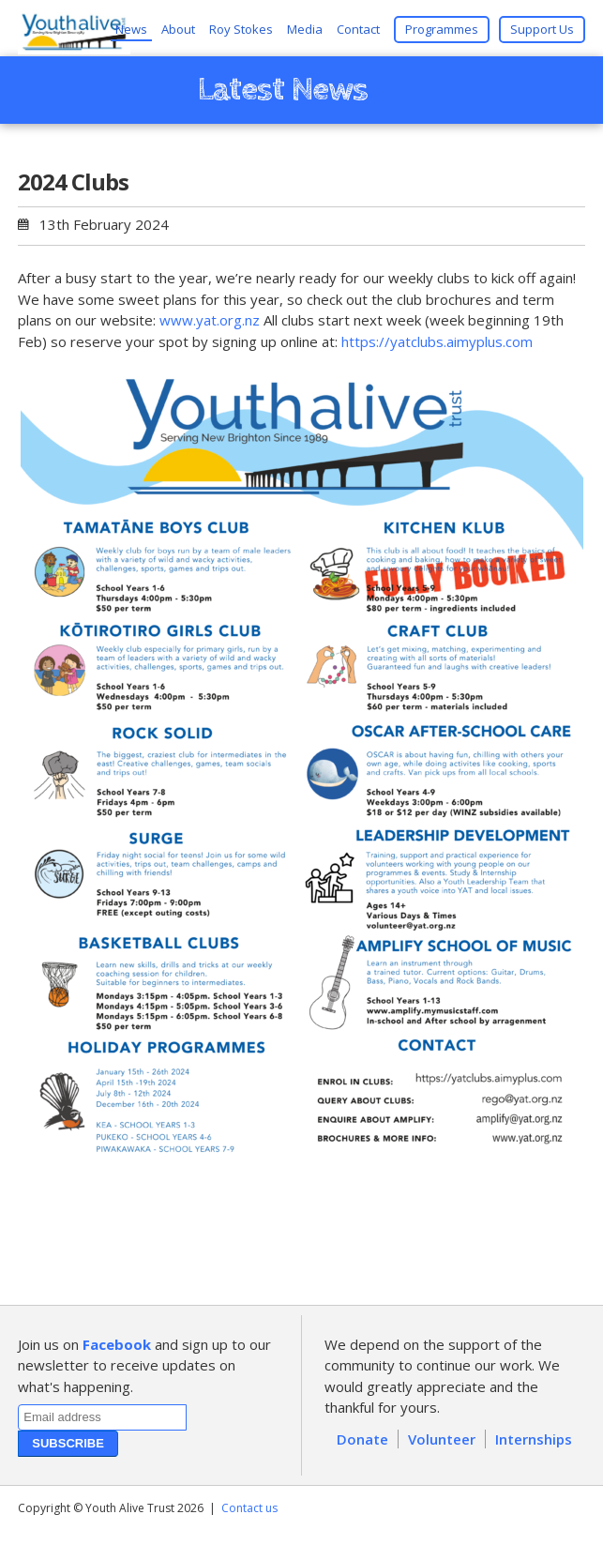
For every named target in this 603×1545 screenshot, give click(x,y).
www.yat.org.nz (209, 320)
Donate (362, 1439)
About (178, 29)
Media (305, 29)
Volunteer (441, 1439)
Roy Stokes (241, 29)
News (131, 29)
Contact (358, 29)
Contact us (249, 1508)
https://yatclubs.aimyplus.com (437, 341)
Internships (533, 1439)
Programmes (441, 29)
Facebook (117, 1344)
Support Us (542, 29)
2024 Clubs (73, 181)
